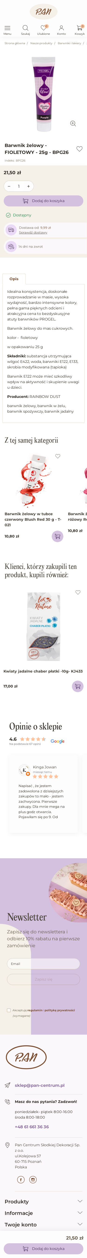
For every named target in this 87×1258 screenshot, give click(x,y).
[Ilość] (19, 186)
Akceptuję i (44, 1012)
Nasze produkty (41, 43)
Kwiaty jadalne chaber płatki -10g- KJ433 (43, 671)
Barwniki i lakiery (69, 43)
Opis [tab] (14, 279)
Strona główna (15, 43)
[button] (25, 28)
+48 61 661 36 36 (32, 1126)
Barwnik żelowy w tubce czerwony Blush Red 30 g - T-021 (33, 519)
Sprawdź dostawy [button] (33, 232)
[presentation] (42, 999)
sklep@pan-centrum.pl (39, 1085)
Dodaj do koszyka (43, 201)
